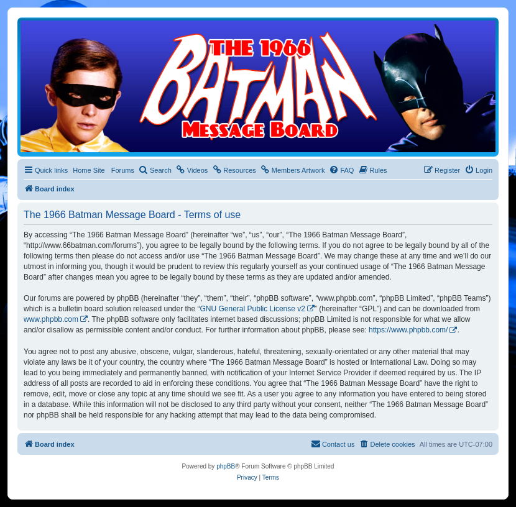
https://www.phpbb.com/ (408, 330)
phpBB (225, 466)
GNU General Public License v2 (252, 308)
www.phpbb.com (51, 319)
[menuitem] (155, 170)
